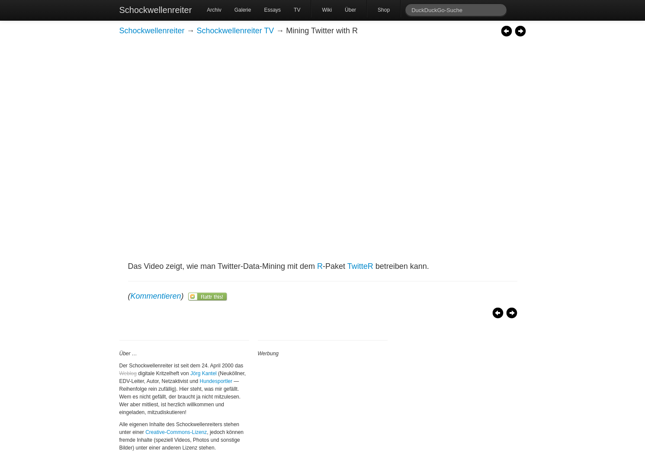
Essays (272, 10)
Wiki (327, 10)
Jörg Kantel (203, 373)
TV (297, 10)
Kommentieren (156, 296)
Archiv (214, 10)
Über (350, 10)
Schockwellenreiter (155, 10)
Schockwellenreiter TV (235, 30)
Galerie (242, 10)
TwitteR (360, 266)
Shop (384, 10)
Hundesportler (216, 381)
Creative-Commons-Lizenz (176, 432)
